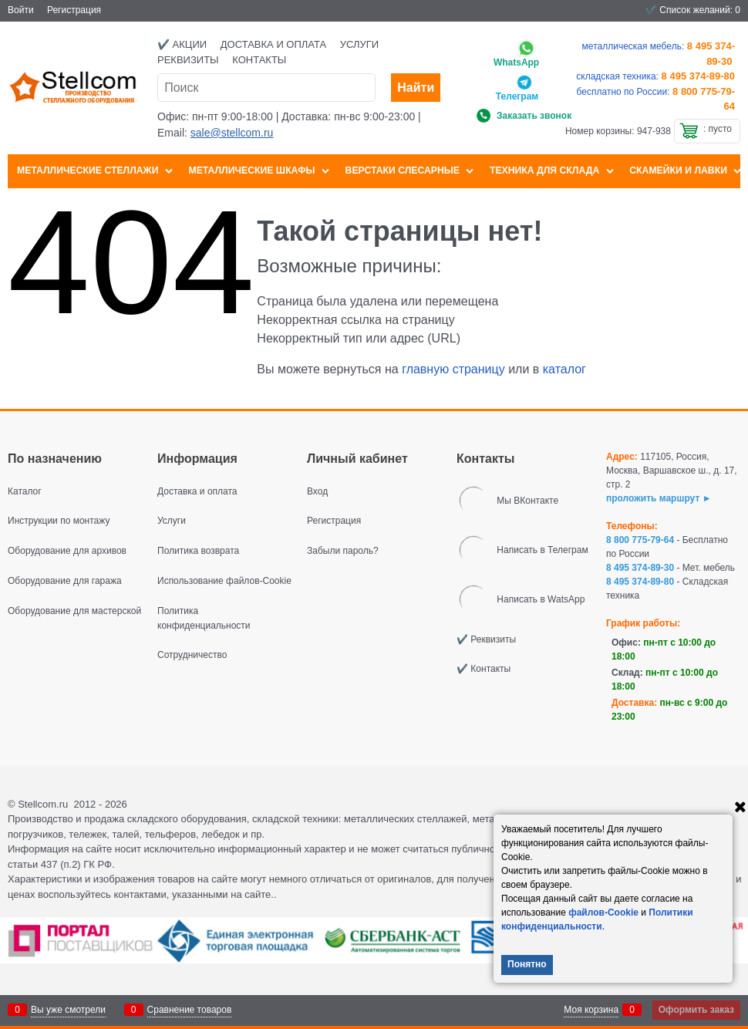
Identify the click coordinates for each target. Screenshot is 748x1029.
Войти (21, 10)
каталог (564, 369)
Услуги (359, 44)
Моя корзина (591, 1010)
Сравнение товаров (189, 1010)
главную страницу (453, 369)
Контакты (259, 60)
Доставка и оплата (273, 44)
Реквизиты (188, 60)
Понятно (527, 964)
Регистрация (74, 10)
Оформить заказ (696, 1009)
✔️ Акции (182, 44)
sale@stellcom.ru (232, 133)
